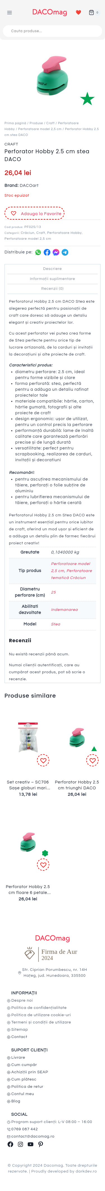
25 (53, 592)
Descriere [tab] (52, 269)
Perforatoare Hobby (64, 233)
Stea (55, 624)
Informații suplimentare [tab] (52, 279)
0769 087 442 (24, 1129)
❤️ (78, 12)
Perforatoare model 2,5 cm (40, 129)
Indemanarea (64, 610)
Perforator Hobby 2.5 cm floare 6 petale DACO (28, 893)
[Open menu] (9, 12)
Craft (50, 123)
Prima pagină (15, 123)
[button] (34, 213)
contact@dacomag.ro (33, 1136)
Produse (36, 123)
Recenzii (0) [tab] (52, 289)
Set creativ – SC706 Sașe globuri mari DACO (28, 788)
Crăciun (27, 233)
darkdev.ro (86, 1171)
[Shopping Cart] (95, 13)
